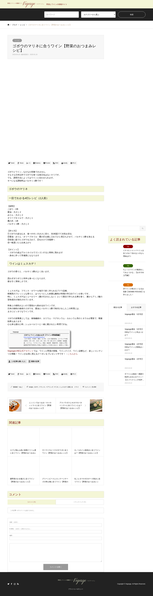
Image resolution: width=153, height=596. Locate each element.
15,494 (94, 387)
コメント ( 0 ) (31, 502)
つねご (20, 387)
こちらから (73, 354)
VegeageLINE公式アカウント (21, 351)
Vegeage (128, 584)
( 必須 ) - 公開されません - (20, 529)
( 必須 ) (14, 522)
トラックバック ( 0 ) (80, 502)
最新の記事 (35, 361)
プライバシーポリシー (75, 589)
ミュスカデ (63, 387)
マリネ (56, 387)
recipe (31, 387)
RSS (18, 584)
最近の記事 (117, 300)
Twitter (8, 584)
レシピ (17, 40)
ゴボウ (36, 387)
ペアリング (49, 387)
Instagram (15, 584)
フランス (42, 387)
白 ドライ (75, 387)
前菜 (69, 387)
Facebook (11, 584)
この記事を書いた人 (18, 361)
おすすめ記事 (136, 300)
